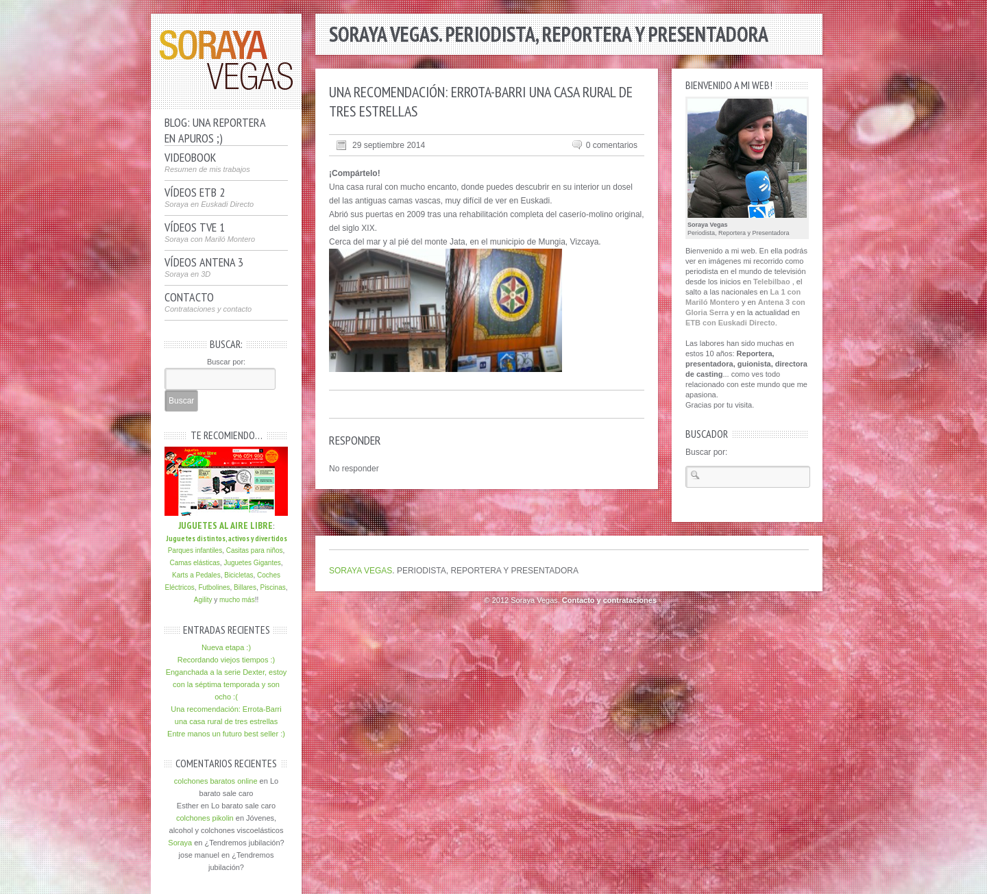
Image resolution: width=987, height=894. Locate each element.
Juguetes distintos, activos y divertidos (226, 538)
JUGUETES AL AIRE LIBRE (225, 525)
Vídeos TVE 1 (209, 232)
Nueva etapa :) (226, 647)
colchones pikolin (205, 818)
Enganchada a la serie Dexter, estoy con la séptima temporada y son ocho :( (226, 684)
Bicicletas (238, 575)
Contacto (208, 302)
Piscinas (272, 587)
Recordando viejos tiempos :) (226, 660)
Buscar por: (226, 362)
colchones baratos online (216, 781)
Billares (245, 587)
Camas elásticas (194, 563)
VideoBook (207, 162)
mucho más (237, 600)
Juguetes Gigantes (251, 563)
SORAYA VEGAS (360, 570)
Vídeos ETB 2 (209, 197)
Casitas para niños (253, 550)
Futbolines (214, 587)
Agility (203, 600)
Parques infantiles (195, 550)
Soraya (180, 843)
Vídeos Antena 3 (203, 267)
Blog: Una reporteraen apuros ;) (215, 128)
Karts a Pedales (196, 575)
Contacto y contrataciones (609, 600)
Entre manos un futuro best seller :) (226, 734)
